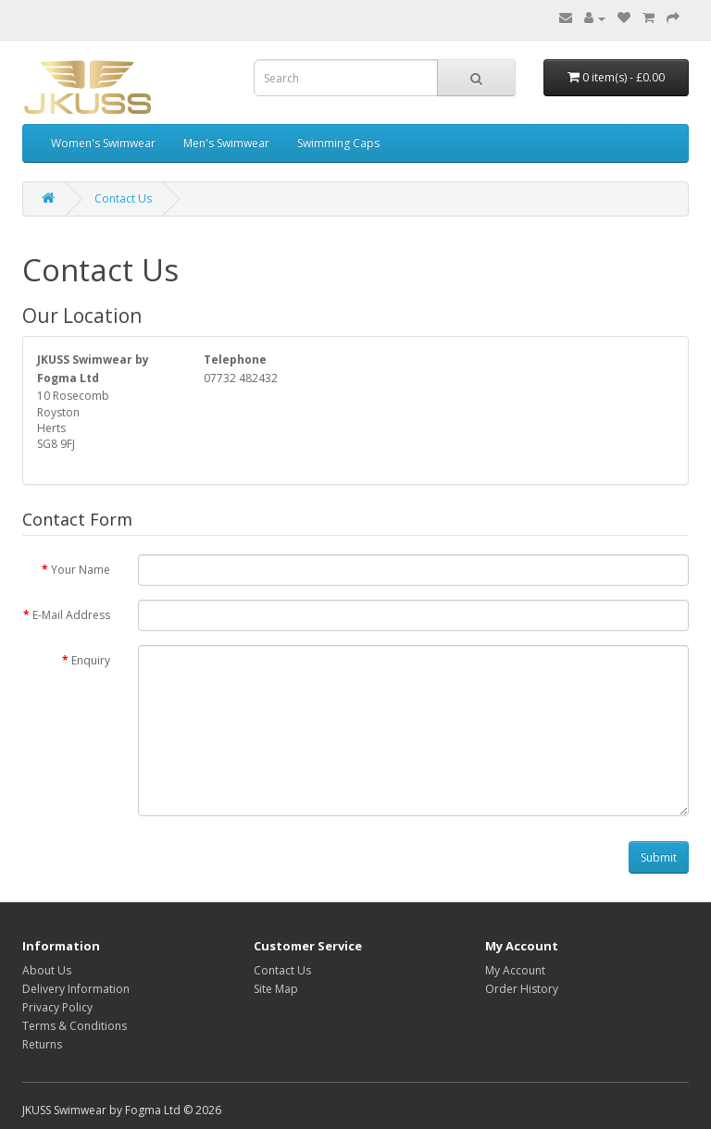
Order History (521, 989)
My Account (515, 970)
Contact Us (123, 198)
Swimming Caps (338, 143)
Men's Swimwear (226, 143)
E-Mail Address (71, 615)
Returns (42, 1044)
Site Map (276, 989)
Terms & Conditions (74, 1026)
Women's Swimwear (103, 143)
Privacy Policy (57, 1007)
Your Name (80, 569)
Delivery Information (76, 989)
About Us (46, 970)
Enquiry (90, 660)
